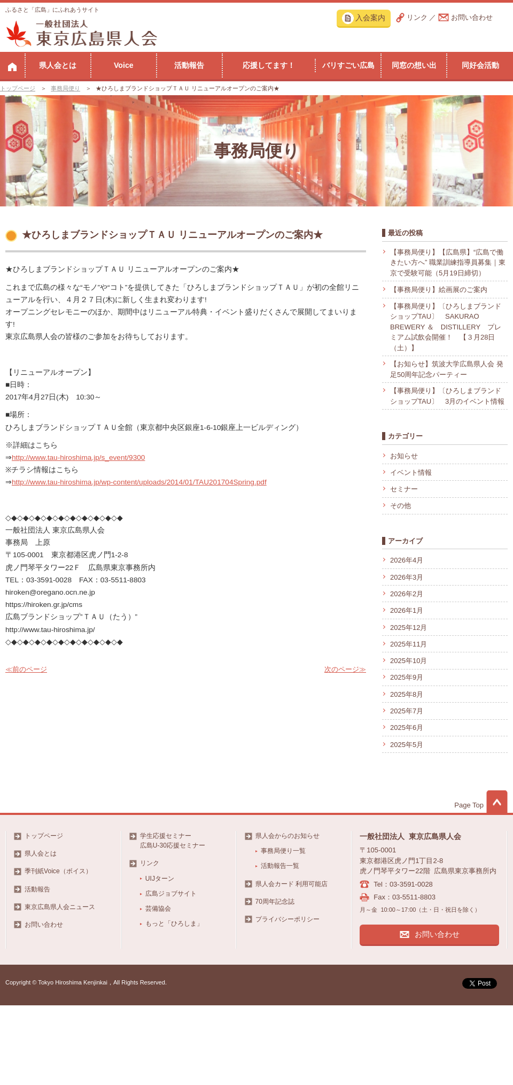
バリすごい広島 (348, 65)
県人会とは (57, 65)
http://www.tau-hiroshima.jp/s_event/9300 (78, 457)
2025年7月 (406, 711)
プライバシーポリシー (287, 919)
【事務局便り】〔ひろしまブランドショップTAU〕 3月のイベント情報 (447, 396)
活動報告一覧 (280, 865)
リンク (417, 17)
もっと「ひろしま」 (174, 923)
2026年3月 (406, 577)
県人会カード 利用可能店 (291, 884)
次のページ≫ (345, 669)
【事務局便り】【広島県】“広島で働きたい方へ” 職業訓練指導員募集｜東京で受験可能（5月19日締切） (448, 262)
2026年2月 (406, 594)
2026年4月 (406, 560)
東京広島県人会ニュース (60, 907)
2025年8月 (406, 694)
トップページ (17, 88)
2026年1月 (406, 610)
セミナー (404, 489)
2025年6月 (406, 728)
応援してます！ (269, 65)
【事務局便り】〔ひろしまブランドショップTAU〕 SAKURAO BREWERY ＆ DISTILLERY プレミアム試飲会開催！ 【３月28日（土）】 (445, 327)
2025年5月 (406, 745)
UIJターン (159, 878)
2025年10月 (408, 661)
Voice (124, 65)
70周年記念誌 (274, 901)
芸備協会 (158, 908)
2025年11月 (408, 644)
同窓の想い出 (414, 65)
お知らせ (404, 456)
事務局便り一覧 (283, 851)
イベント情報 (411, 472)
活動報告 (189, 65)
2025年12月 (408, 628)
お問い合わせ (472, 17)
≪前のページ (26, 669)
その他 (400, 506)
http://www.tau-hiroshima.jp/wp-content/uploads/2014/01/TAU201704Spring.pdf (139, 482)
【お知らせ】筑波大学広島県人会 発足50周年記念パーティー (446, 369)
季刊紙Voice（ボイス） (58, 871)
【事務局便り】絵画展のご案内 (438, 290)
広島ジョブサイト (171, 893)
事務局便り (65, 88)
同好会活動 (480, 65)
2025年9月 (406, 677)
